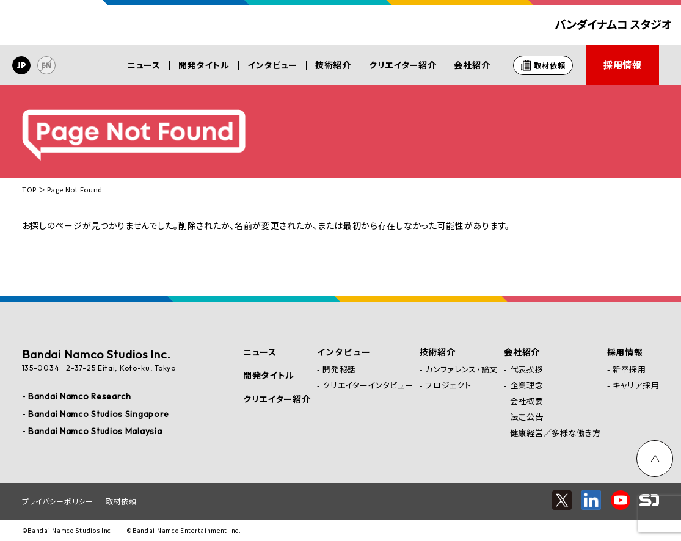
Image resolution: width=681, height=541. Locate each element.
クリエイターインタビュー (367, 385)
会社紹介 (472, 65)
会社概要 (527, 401)
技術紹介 (333, 65)
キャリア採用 (636, 385)
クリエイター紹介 (403, 65)
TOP (29, 189)
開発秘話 (339, 369)
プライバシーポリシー (57, 501)
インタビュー (272, 65)
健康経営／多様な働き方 (555, 432)
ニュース (144, 65)
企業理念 (527, 385)
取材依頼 (121, 501)
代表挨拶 (527, 369)
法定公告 (527, 417)
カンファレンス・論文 (461, 369)
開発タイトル (204, 65)
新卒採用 (629, 369)
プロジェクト (448, 385)
